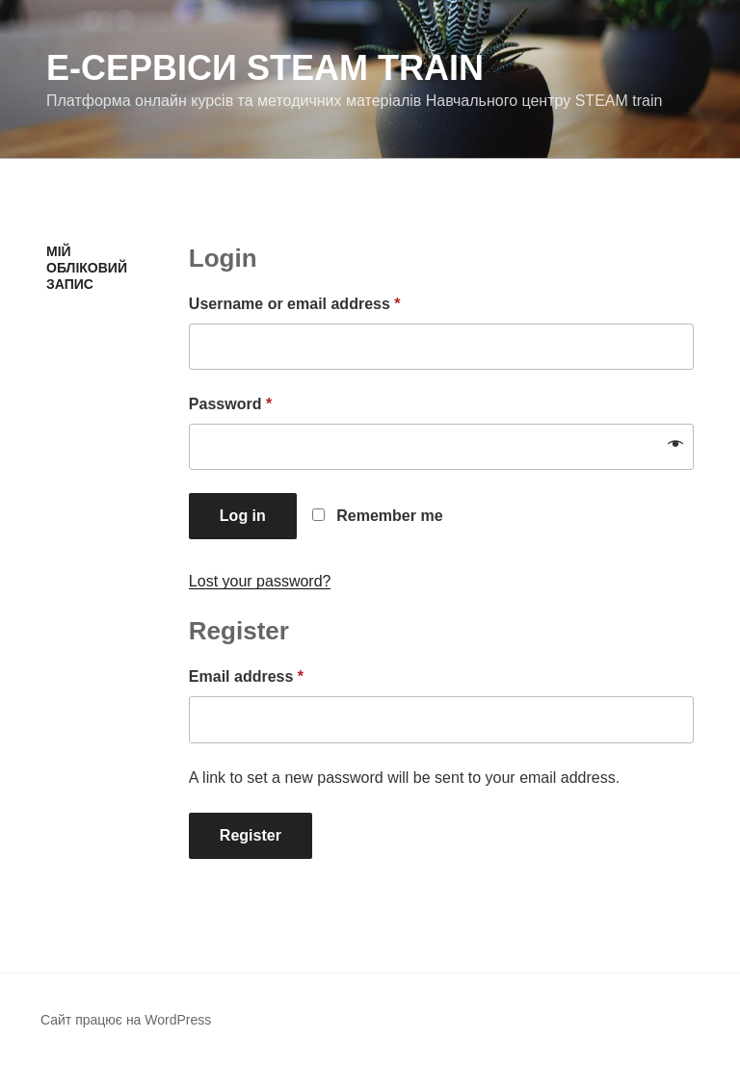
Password (230, 404)
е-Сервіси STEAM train (265, 68)
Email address (246, 676)
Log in (243, 515)
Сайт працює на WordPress (125, 1019)
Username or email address (295, 304)
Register (250, 835)
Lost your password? (260, 581)
